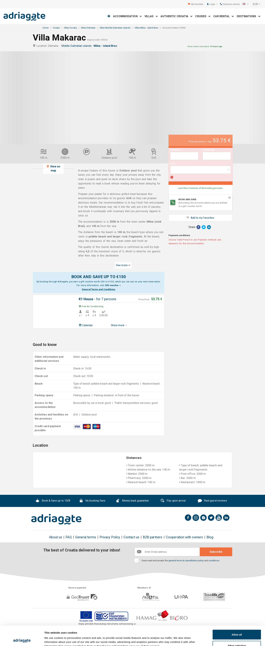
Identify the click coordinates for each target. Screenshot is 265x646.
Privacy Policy (110, 537)
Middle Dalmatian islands (77, 45)
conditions (214, 560)
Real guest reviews (212, 501)
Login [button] (213, 4)
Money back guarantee (132, 501)
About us (55, 537)
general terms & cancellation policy (186, 560)
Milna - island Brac (106, 45)
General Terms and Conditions (98, 289)
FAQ (68, 537)
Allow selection (236, 626)
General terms (85, 537)
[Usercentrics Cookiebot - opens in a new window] (22, 639)
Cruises (203, 16)
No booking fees (92, 501)
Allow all (237, 614)
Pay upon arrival (173, 501)
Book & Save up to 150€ (53, 501)
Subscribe (216, 551)
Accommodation (127, 16)
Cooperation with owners (184, 537)
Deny (237, 637)
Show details (177, 637)
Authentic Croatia (177, 16)
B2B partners (152, 537)
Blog (210, 537)
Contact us (131, 537)
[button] (246, 4)
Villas (151, 16)
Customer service (230, 4)
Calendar (86, 325)
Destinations (248, 16)
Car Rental (223, 16)
